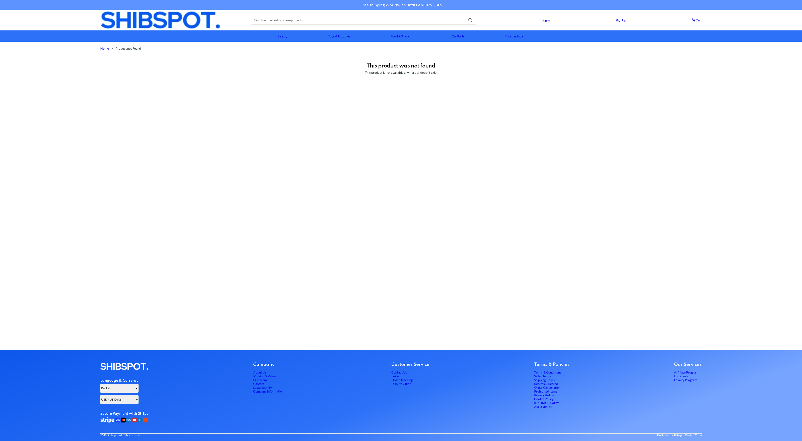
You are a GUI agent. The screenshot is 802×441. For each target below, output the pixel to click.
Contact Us (399, 357)
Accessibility (543, 420)
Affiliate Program (686, 357)
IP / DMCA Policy (546, 413)
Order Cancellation (547, 385)
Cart (696, 20)
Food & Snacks (401, 36)
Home (104, 48)
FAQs (395, 364)
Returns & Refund (546, 378)
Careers (258, 378)
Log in (545, 20)
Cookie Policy (543, 406)
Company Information (268, 392)
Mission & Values (265, 364)
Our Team (260, 371)
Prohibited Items (545, 392)
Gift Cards (681, 364)
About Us (259, 357)
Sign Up (620, 20)
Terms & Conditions (547, 357)
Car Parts (458, 36)
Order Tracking (402, 371)
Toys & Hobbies (339, 36)
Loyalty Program (685, 371)
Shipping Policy (544, 371)
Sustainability (262, 385)
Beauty (282, 36)
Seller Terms (542, 364)
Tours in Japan (515, 36)
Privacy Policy (544, 399)
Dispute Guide (401, 378)
